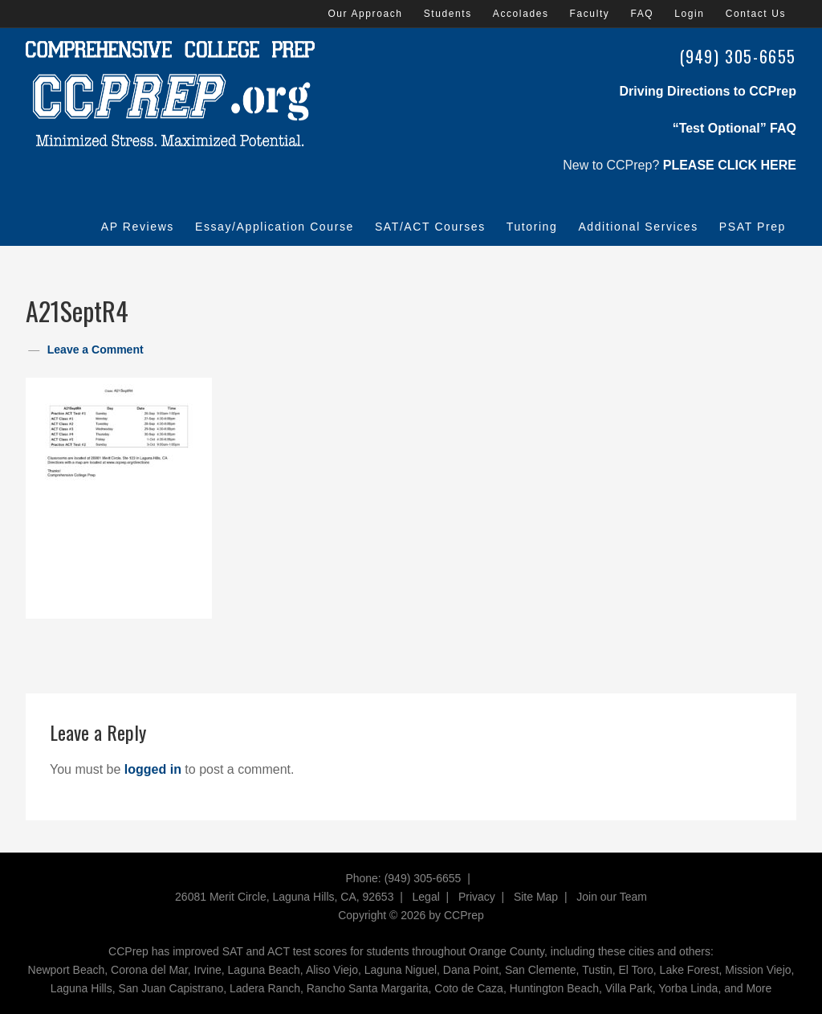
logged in (152, 769)
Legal (426, 896)
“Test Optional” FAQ (734, 128)
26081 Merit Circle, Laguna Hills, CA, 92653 (284, 896)
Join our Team (611, 896)
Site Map (536, 896)
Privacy (476, 896)
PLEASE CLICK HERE (729, 165)
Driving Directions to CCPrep (708, 91)
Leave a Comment (95, 349)
